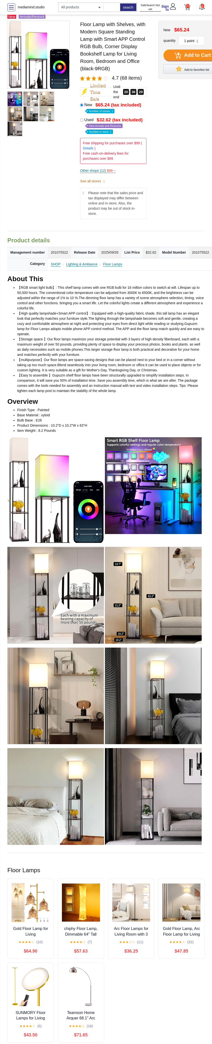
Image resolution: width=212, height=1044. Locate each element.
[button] (202, 6)
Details (88, 148)
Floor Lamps (112, 264)
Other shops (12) (97, 171)
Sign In (165, 8)
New (113, 107)
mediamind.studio (31, 7)
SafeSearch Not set (150, 7)
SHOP (56, 264)
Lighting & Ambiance (82, 264)
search (128, 7)
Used (113, 125)
